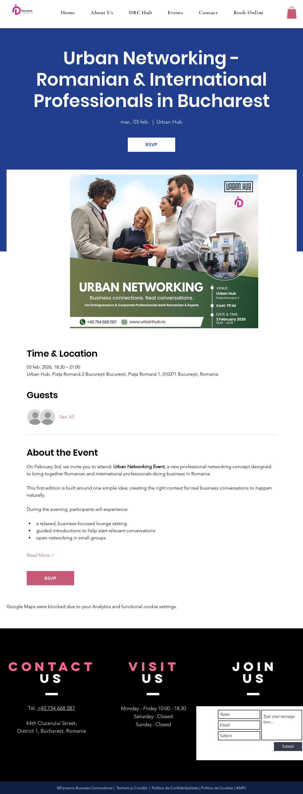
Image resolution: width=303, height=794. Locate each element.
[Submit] (288, 746)
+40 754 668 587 (56, 708)
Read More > (40, 555)
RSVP (151, 144)
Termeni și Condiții (131, 788)
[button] (292, 13)
